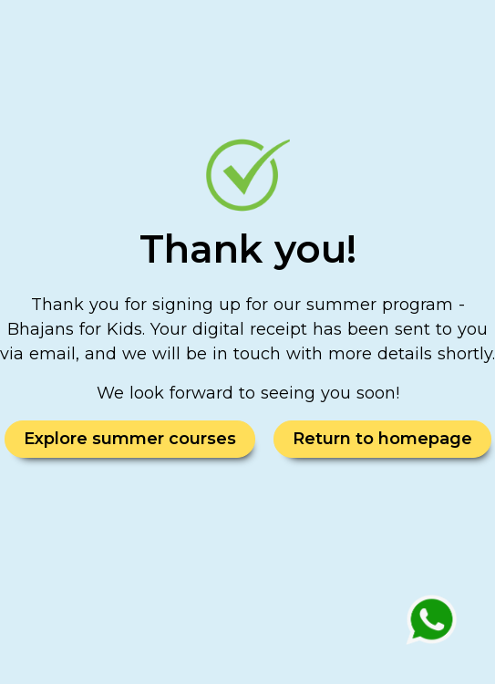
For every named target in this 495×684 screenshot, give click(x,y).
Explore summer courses (130, 439)
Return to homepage (382, 439)
